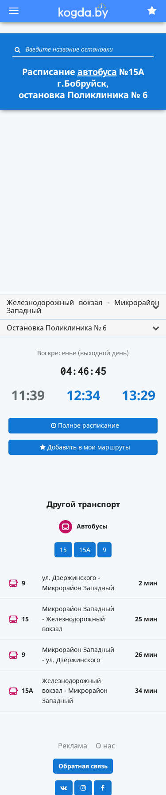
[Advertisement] (83, 198)
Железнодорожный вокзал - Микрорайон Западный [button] (83, 306)
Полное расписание (85, 425)
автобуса (97, 72)
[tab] (83, 306)
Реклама (72, 746)
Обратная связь (83, 766)
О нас (105, 746)
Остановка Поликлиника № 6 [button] (57, 328)
